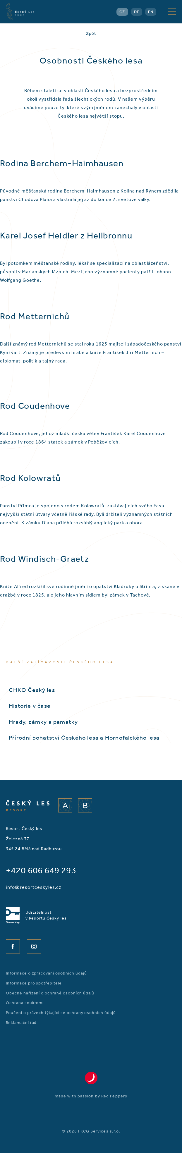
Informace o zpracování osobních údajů (46, 973)
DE (136, 12)
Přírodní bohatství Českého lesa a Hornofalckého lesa (84, 737)
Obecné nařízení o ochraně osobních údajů (50, 993)
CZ (122, 12)
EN (150, 12)
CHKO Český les (32, 689)
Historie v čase (30, 705)
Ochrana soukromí (25, 1002)
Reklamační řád (21, 1022)
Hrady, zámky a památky (43, 721)
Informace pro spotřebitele (34, 983)
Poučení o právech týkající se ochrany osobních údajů (61, 1012)
